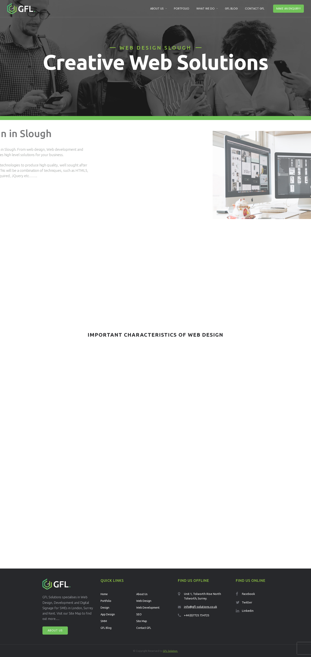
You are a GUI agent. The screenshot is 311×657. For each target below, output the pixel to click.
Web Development (147, 607)
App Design (108, 614)
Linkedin (247, 610)
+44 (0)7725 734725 (196, 615)
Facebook (248, 594)
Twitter (247, 602)
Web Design (143, 600)
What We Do (205, 9)
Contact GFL (254, 9)
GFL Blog (231, 9)
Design (105, 607)
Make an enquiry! (288, 9)
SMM (104, 621)
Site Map (141, 621)
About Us (157, 9)
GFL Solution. (170, 650)
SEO (139, 614)
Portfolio (181, 9)
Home (104, 594)
